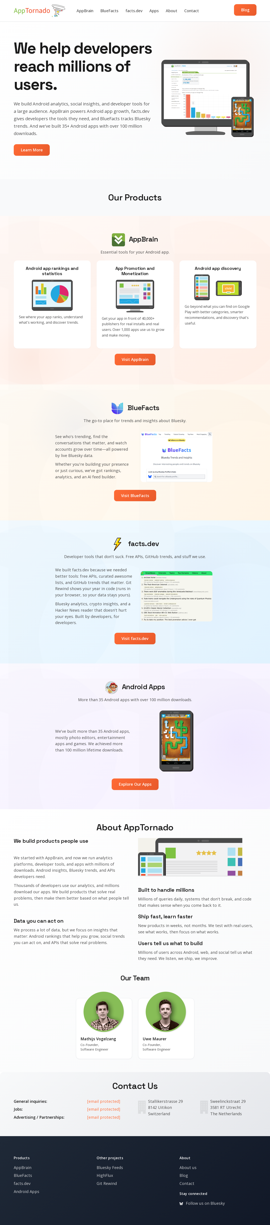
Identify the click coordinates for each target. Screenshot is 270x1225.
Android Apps (26, 1191)
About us (188, 1167)
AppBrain (85, 10)
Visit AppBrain (135, 359)
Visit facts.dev (135, 638)
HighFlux (105, 1175)
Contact (191, 10)
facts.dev (133, 10)
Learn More (32, 149)
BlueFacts (109, 10)
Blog (245, 9)
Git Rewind (107, 1183)
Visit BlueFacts (135, 495)
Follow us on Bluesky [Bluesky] (202, 1203)
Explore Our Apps (135, 784)
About (171, 10)
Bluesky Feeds (110, 1167)
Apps (154, 10)
